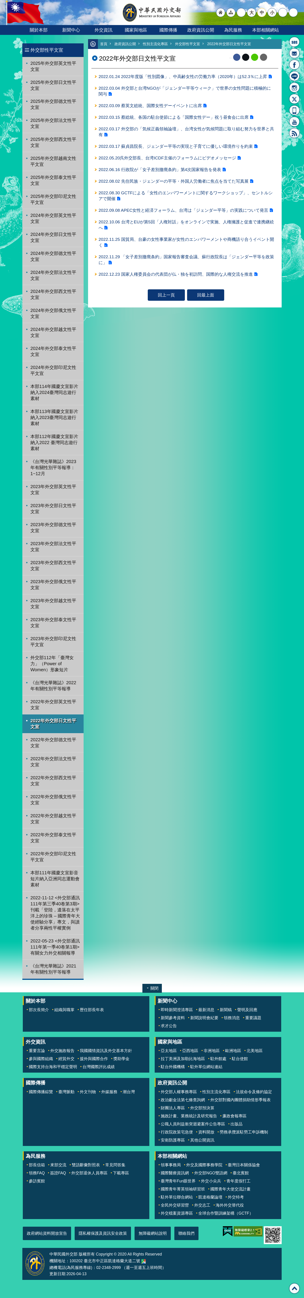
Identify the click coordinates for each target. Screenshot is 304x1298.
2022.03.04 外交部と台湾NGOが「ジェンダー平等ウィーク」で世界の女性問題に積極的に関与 (185, 91)
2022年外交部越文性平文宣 (53, 818)
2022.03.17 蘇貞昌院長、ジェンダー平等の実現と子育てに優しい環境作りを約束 (176, 148)
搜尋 (293, 12)
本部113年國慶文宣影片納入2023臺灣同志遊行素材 (54, 417)
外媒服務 (109, 1092)
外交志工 (202, 1205)
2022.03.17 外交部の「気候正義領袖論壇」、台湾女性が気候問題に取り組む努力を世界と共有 (186, 133)
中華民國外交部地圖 (143, 1261)
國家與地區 (136, 30)
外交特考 (236, 1197)
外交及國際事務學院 (204, 1165)
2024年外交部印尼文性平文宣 (53, 370)
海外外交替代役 (230, 1205)
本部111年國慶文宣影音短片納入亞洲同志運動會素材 (55, 878)
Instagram (294, 87)
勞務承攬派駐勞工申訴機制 (244, 1132)
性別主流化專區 (158, 44)
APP (294, 110)
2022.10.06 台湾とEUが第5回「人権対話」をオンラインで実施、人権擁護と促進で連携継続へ (186, 228)
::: (25, 45)
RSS (294, 133)
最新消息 (206, 1010)
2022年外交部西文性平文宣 (53, 780)
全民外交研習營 (175, 1205)
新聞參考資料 (173, 1018)
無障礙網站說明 (153, 1233)
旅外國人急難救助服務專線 (294, 42)
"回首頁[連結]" (220, 12)
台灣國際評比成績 (98, 1067)
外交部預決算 (202, 1108)
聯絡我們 (186, 1233)
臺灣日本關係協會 (244, 1165)
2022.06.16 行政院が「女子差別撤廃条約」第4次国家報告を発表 (160, 171)
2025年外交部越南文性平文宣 (53, 161)
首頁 (104, 44)
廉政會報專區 (234, 1116)
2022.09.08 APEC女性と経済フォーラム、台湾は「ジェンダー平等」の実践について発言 (184, 213)
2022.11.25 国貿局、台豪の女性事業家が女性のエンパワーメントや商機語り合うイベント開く (186, 246)
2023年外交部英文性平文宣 (53, 489)
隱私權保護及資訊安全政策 (103, 1233)
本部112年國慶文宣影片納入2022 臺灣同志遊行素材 (54, 442)
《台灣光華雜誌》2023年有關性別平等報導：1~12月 (53, 467)
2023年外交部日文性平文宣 (53, 508)
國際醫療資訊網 (175, 1173)
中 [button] (262, 12)
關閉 (154, 988)
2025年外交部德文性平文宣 (53, 104)
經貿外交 (66, 1059)
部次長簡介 (39, 1010)
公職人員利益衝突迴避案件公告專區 (193, 1124)
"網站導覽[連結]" (230, 12)
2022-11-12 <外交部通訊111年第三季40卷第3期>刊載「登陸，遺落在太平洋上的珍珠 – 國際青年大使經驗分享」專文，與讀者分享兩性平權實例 (55, 912)
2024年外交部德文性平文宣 (53, 256)
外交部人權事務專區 (179, 1092)
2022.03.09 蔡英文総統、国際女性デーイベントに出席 (150, 106)
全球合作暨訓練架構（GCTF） (225, 1213)
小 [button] (272, 12)
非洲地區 (212, 1050)
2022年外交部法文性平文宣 (53, 761)
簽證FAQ (58, 1173)
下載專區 (121, 1173)
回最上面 (205, 299)
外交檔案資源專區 (177, 1213)
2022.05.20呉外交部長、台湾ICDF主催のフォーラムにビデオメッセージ (167, 160)
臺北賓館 (241, 1173)
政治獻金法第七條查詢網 (183, 1100)
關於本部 (39, 30)
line (254, 57)
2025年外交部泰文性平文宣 (53, 180)
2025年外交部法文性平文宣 (53, 123)
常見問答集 (115, 1165)
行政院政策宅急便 (177, 1132)
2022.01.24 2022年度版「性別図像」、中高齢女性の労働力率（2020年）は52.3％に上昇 (183, 76)
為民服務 (233, 30)
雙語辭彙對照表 (86, 1165)
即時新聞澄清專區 (177, 1010)
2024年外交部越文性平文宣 (53, 332)
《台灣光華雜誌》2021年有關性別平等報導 (53, 968)
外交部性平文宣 (46, 50)
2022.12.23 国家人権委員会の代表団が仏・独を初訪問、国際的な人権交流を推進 (176, 279)
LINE (294, 76)
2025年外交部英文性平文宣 (53, 66)
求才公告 (169, 1026)
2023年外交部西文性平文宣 (53, 565)
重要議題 (253, 1018)
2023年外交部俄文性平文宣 (53, 584)
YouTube (294, 122)
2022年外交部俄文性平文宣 (53, 799)
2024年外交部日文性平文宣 (53, 237)
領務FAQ (37, 1173)
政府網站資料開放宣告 (47, 1233)
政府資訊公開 (200, 30)
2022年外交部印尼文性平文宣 (53, 856)
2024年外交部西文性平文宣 (53, 294)
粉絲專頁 (294, 65)
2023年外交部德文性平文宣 (53, 527)
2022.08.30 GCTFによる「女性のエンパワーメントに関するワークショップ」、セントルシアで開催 (186, 198)
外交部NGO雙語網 (210, 1173)
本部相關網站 (265, 30)
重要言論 (37, 1050)
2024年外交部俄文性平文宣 (53, 313)
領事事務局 (171, 1165)
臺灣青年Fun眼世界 (178, 1181)
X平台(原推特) (294, 99)
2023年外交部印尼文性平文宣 (53, 641)
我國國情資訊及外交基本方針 (106, 1050)
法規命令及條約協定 (254, 1092)
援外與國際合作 (94, 1059)
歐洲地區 (233, 1050)
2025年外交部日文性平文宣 (53, 85)
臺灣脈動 (66, 1092)
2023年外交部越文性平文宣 (53, 603)
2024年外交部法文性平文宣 (53, 275)
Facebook (236, 57)
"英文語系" (241, 12)
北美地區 (255, 1050)
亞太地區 (169, 1050)
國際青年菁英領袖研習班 (183, 1189)
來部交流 (58, 1165)
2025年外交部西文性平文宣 (53, 142)
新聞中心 (71, 30)
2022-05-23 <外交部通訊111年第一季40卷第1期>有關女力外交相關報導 (55, 946)
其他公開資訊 (202, 1140)
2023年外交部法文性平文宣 (53, 546)
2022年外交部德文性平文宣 (53, 742)
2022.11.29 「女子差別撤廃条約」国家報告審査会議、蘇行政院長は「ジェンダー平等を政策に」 (186, 264)
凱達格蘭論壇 (210, 1197)
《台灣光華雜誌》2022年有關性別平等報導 (53, 685)
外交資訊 (103, 30)
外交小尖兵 (211, 1181)
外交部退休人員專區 (89, 1173)
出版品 (236, 1124)
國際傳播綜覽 (41, 1092)
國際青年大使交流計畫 (230, 1189)
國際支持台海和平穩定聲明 (53, 1067)
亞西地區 (190, 1050)
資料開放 (206, 1132)
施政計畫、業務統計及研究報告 (189, 1116)
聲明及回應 (247, 1010)
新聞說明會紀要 (204, 1018)
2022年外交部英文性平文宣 (53, 704)
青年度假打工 (238, 1181)
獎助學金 (121, 1059)
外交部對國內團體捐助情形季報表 (240, 1100)
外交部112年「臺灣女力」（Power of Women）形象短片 (52, 663)
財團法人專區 (173, 1108)
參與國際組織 (41, 1059)
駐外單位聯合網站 (177, 1197)
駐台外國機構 (173, 1067)
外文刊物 (88, 1092)
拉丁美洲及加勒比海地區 (183, 1059)
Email (263, 57)
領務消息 (232, 1018)
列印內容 (272, 57)
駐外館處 (218, 1059)
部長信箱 (294, 53)
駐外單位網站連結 (206, 1067)
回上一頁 (166, 299)
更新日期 (57, 1274)
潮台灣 (129, 1092)
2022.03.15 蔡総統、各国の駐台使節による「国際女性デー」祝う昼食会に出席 (174, 118)
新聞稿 (226, 1010)
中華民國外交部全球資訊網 (152, 12)
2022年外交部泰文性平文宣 (53, 837)
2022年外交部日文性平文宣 (53, 723)
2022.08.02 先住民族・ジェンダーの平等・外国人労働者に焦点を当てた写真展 (174, 183)
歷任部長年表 (92, 1010)
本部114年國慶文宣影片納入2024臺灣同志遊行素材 (54, 392)
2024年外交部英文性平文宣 (53, 218)
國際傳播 (168, 30)
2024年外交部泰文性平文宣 (53, 351)
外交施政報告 (62, 1050)
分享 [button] (282, 12)
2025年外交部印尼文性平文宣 (53, 199)
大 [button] (251, 12)
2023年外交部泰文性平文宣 (53, 622)
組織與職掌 (64, 1010)
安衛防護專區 (173, 1140)
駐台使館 (240, 1059)
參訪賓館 (37, 1181)
